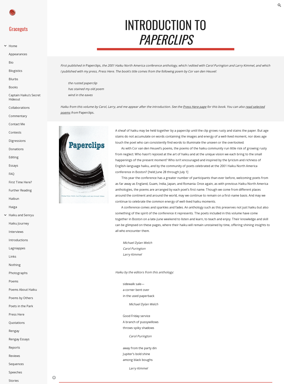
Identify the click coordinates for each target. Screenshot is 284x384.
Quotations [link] (17, 323)
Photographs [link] (18, 273)
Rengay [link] (14, 331)
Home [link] (13, 46)
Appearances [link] (18, 54)
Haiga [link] (13, 207)
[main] (165, 34)
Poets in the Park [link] (21, 306)
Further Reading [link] (20, 190)
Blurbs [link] (13, 79)
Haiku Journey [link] (19, 223)
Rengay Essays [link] (19, 339)
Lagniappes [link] (17, 248)
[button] (279, 5)
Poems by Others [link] (21, 298)
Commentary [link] (18, 116)
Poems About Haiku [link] (23, 290)
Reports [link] (14, 347)
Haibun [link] (14, 199)
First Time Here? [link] (20, 182)
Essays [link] (13, 165)
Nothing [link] (15, 265)
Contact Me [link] (17, 124)
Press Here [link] (16, 314)
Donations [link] (16, 149)
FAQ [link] (11, 174)
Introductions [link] (18, 240)
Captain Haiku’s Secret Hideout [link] (24, 97)
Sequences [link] (16, 364)
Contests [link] (15, 132)
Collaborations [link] (19, 108)
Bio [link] (11, 62)
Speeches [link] (15, 372)
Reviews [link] (14, 356)
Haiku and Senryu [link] (21, 215)
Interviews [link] (16, 232)
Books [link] (13, 87)
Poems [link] (13, 281)
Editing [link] (14, 157)
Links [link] (12, 256)
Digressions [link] (17, 141)
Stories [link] (14, 381)
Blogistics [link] (15, 71)
